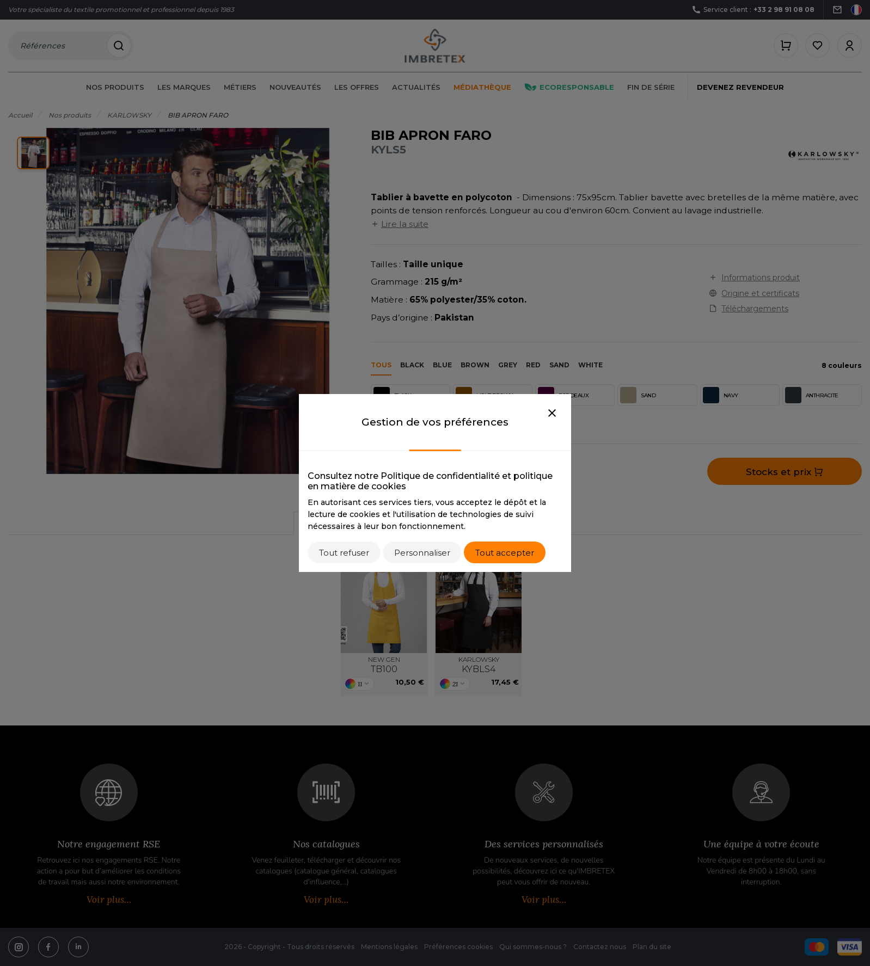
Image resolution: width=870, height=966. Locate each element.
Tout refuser (344, 552)
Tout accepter (504, 552)
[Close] (552, 413)
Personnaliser (422, 552)
